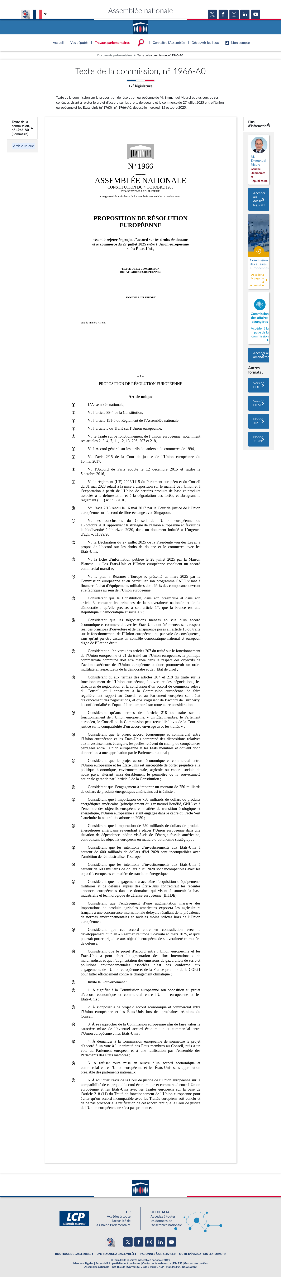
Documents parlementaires (114, 55)
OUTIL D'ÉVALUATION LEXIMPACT (201, 1254)
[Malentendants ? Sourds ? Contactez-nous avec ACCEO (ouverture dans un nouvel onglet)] (110, 1242)
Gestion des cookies (196, 1263)
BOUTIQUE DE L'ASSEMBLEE (73, 1254)
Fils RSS (177, 1263)
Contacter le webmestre (156, 1263)
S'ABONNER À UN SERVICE (157, 1254)
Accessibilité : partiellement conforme (117, 1263)
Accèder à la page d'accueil (140, 25)
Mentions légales (83, 1263)
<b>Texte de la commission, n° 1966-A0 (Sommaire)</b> (22, 128)
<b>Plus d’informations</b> (259, 124)
